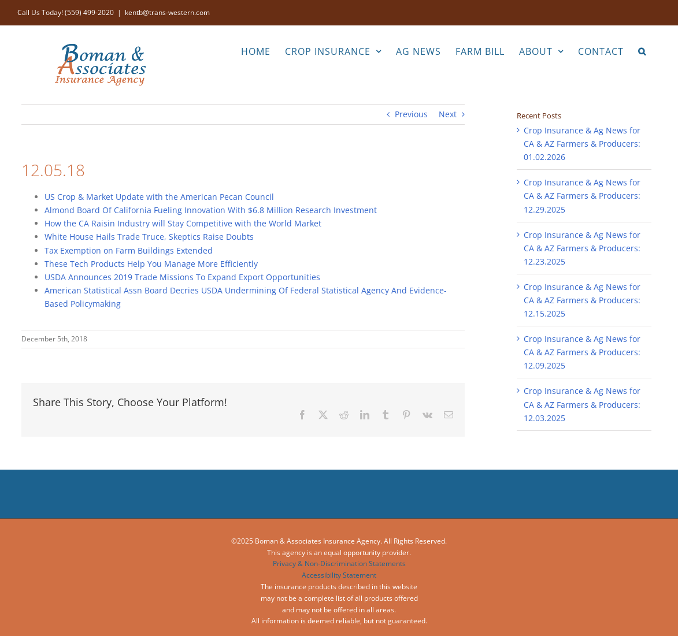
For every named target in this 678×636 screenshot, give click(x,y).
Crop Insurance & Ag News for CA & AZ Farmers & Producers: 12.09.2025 (582, 352)
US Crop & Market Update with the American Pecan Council (159, 196)
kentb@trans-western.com (167, 12)
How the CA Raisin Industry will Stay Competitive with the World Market (183, 223)
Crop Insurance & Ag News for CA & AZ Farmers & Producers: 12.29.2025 (582, 195)
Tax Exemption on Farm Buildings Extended (129, 250)
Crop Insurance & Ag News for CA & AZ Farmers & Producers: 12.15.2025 (582, 300)
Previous (411, 114)
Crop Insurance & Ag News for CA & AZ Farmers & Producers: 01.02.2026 (582, 143)
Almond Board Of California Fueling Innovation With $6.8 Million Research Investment (211, 209)
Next (448, 114)
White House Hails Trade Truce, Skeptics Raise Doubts (149, 236)
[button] (642, 50)
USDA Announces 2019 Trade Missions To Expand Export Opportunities (182, 276)
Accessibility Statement (339, 575)
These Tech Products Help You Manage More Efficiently (151, 263)
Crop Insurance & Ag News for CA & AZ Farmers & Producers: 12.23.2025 (582, 248)
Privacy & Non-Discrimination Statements (339, 563)
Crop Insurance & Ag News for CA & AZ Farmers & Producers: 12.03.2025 (582, 404)
